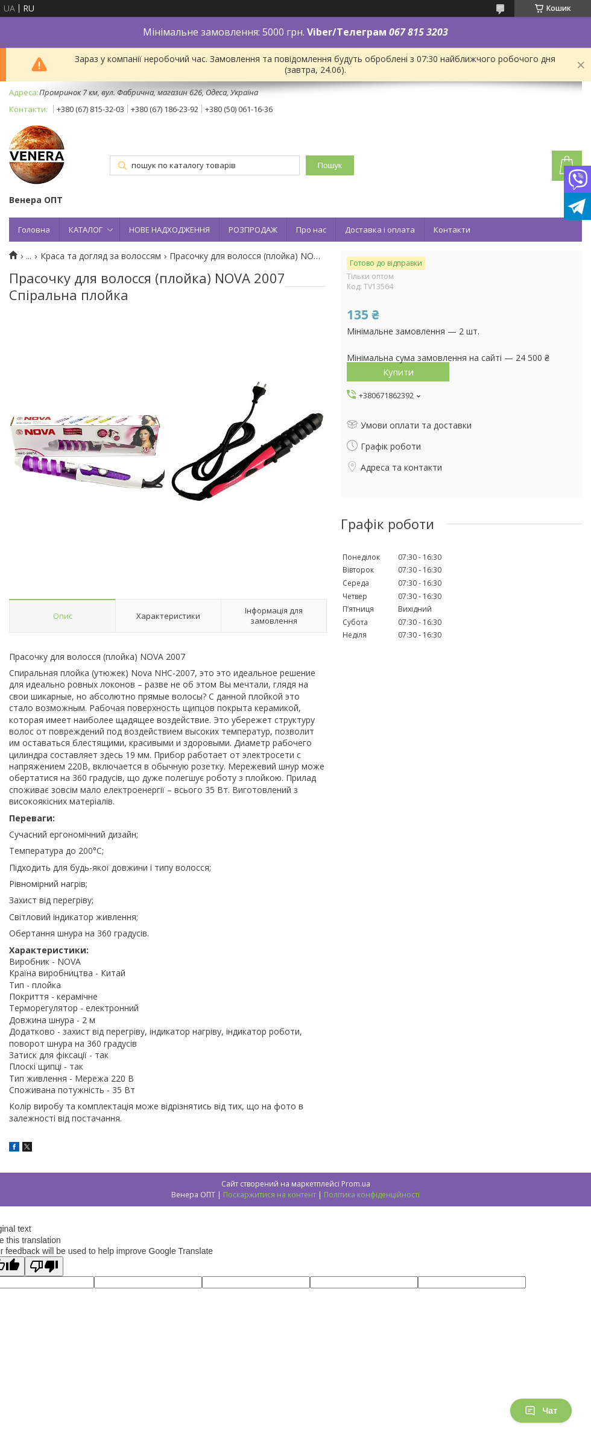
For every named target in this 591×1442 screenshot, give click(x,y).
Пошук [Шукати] (330, 165)
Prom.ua (355, 1184)
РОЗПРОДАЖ (253, 229)
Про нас (311, 229)
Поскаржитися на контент (269, 1195)
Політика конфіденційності (372, 1195)
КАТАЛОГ (86, 229)
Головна (34, 229)
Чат (541, 1410)
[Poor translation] (44, 1266)
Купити (398, 372)
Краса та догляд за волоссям (100, 256)
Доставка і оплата (380, 229)
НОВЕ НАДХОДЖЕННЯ (169, 229)
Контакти (452, 229)
